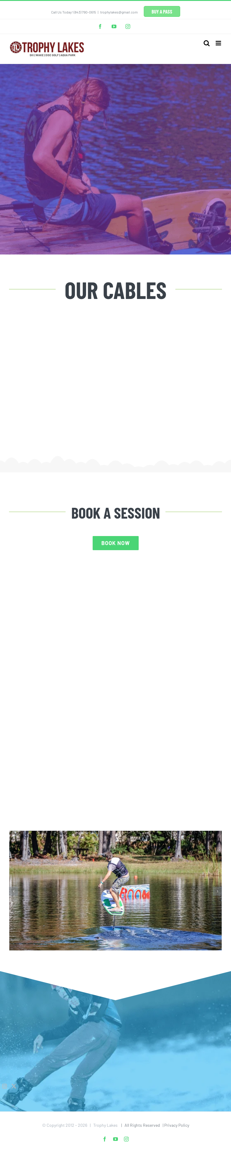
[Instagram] (4, 1086)
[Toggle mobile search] (207, 43)
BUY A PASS (162, 11)
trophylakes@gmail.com (119, 12)
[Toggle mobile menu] (219, 43)
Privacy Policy (176, 1125)
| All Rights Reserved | (141, 1125)
